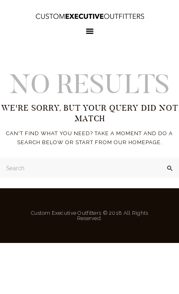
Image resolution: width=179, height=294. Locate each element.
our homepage (137, 142)
